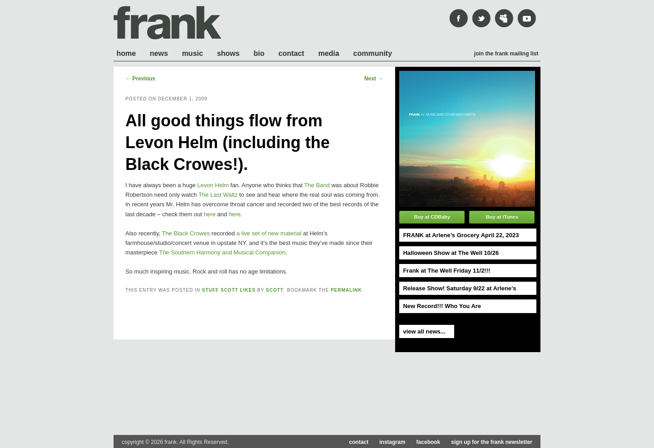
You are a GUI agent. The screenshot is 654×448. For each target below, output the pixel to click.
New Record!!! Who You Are (442, 306)
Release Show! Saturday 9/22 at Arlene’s (459, 288)
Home (126, 53)
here (210, 214)
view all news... (424, 331)
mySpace (504, 18)
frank (168, 23)
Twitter (481, 18)
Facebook (459, 18)
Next (373, 78)
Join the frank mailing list (506, 53)
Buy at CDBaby (432, 216)
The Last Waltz (218, 194)
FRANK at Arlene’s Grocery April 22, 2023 (461, 235)
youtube (527, 18)
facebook (428, 442)
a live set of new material (268, 233)
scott (275, 290)
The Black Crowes (185, 233)
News (159, 53)
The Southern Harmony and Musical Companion (222, 252)
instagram (392, 442)
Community (372, 53)
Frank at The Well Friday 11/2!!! (446, 270)
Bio (258, 53)
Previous (140, 78)
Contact (291, 53)
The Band (317, 185)
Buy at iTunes (502, 216)
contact (359, 442)
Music (192, 53)
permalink (346, 290)
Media (328, 53)
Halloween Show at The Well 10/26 (451, 252)
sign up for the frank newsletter (491, 442)
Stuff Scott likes (229, 290)
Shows (228, 53)
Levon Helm (212, 185)
